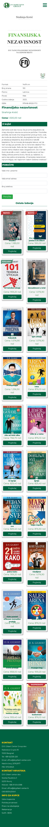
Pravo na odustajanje (10, 806)
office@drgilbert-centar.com (19, 760)
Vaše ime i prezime (9, 171)
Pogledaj (12, 251)
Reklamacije (7, 809)
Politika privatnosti (9, 803)
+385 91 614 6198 (15, 785)
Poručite (7, 197)
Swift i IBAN (7, 813)
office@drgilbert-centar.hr (18, 788)
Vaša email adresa (9, 179)
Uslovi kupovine (8, 799)
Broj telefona (7, 187)
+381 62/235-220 (11, 757)
